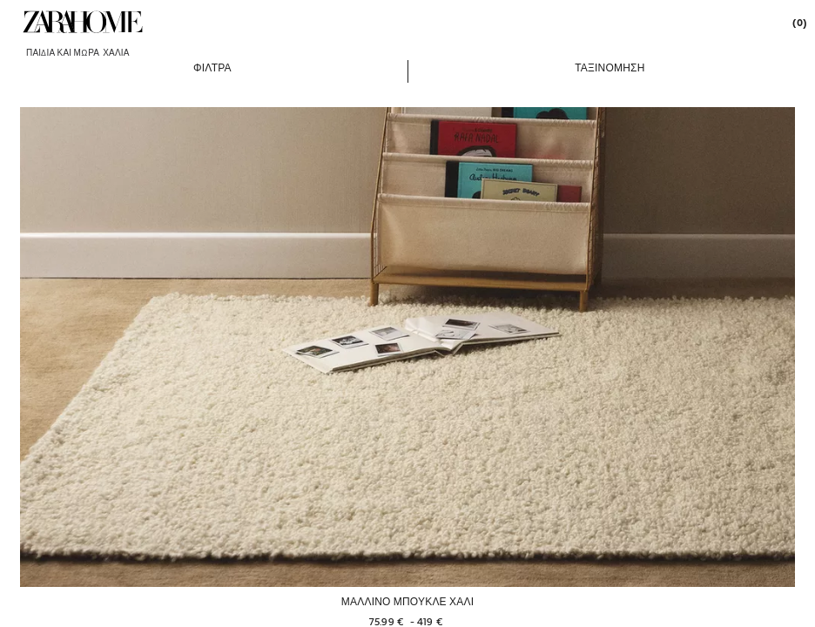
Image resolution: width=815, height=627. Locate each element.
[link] (82, 21)
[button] (212, 67)
